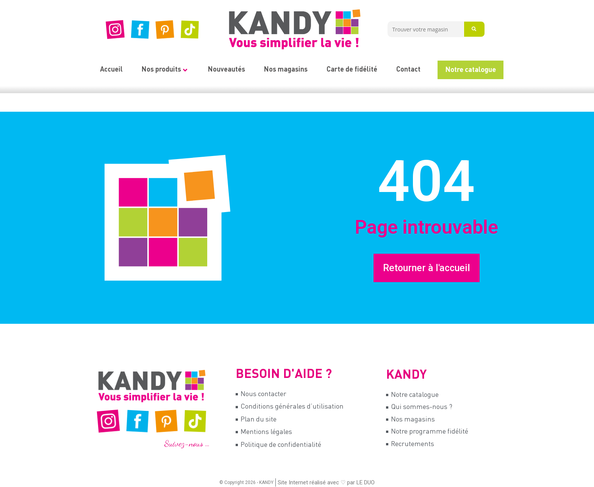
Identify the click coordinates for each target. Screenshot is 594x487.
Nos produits (164, 69)
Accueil (111, 69)
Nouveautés (226, 69)
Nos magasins (286, 69)
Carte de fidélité (352, 69)
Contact (408, 69)
